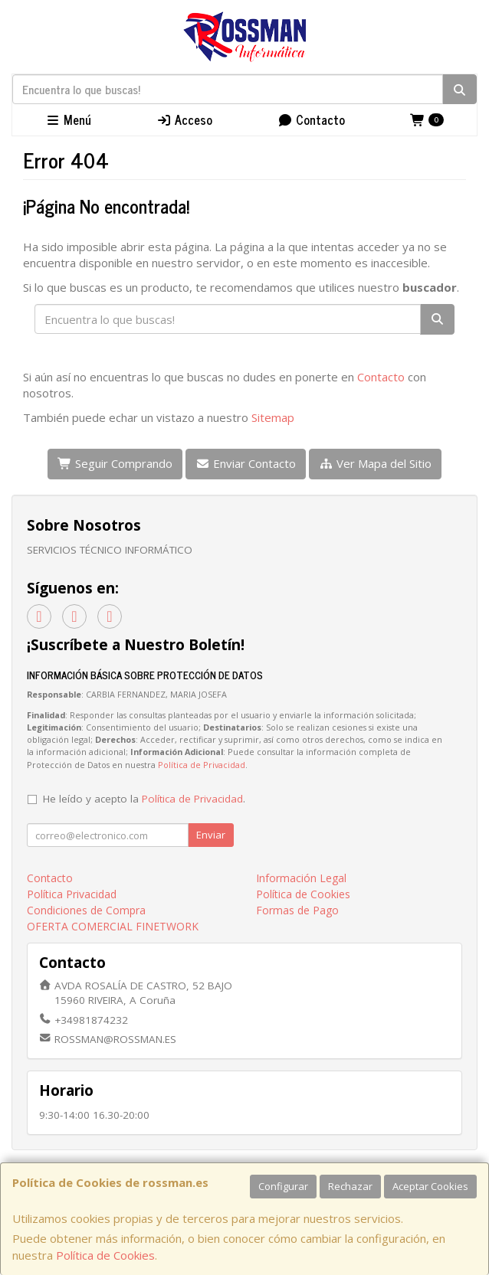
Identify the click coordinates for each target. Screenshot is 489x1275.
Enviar (210, 835)
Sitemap (272, 417)
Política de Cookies (105, 1255)
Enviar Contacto (245, 463)
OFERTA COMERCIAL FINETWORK (113, 926)
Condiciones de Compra (86, 910)
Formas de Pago (297, 910)
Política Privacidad (72, 894)
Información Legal (301, 878)
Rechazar (350, 1186)
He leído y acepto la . (144, 799)
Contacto (311, 119)
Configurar (283, 1186)
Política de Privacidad (201, 764)
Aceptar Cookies (430, 1186)
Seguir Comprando (114, 463)
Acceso (184, 119)
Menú (68, 119)
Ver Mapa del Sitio (375, 463)
